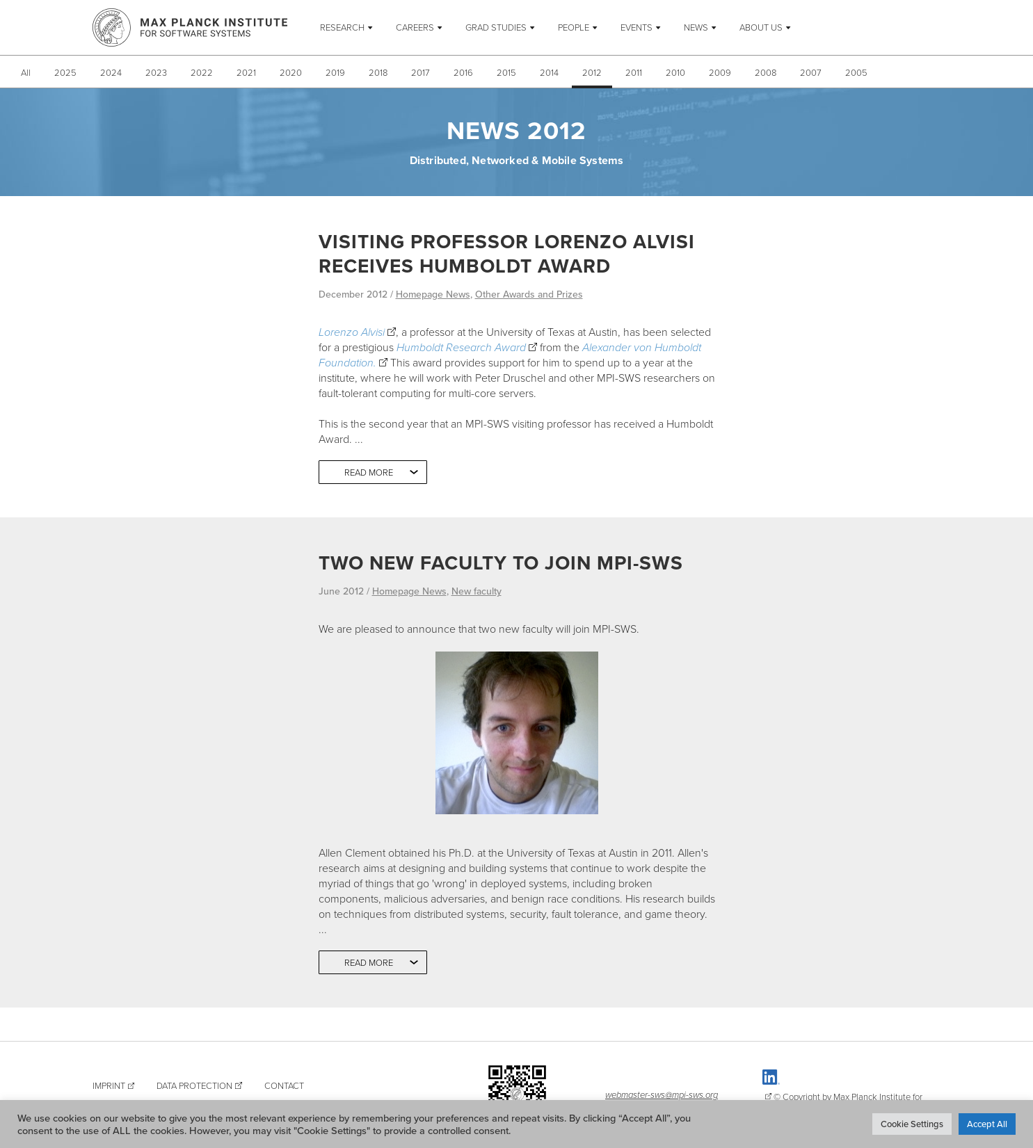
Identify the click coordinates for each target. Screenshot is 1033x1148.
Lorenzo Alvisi (352, 331)
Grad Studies (496, 27)
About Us (761, 27)
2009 (720, 72)
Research (342, 27)
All (26, 72)
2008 (765, 72)
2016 (463, 72)
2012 (592, 72)
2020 (291, 72)
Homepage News (433, 294)
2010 (675, 72)
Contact (284, 1085)
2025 (65, 72)
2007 (811, 72)
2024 (111, 72)
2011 (633, 72)
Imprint (109, 1085)
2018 (378, 72)
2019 (335, 72)
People (573, 27)
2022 (202, 72)
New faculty (476, 591)
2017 (420, 72)
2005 (856, 72)
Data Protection (194, 1085)
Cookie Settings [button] (912, 1123)
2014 (549, 72)
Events (636, 27)
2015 (506, 72)
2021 (246, 72)
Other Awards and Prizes (529, 294)
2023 (156, 72)
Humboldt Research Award (461, 347)
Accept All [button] (987, 1123)
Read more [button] (368, 472)
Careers (415, 27)
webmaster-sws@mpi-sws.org (661, 1094)
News (696, 27)
